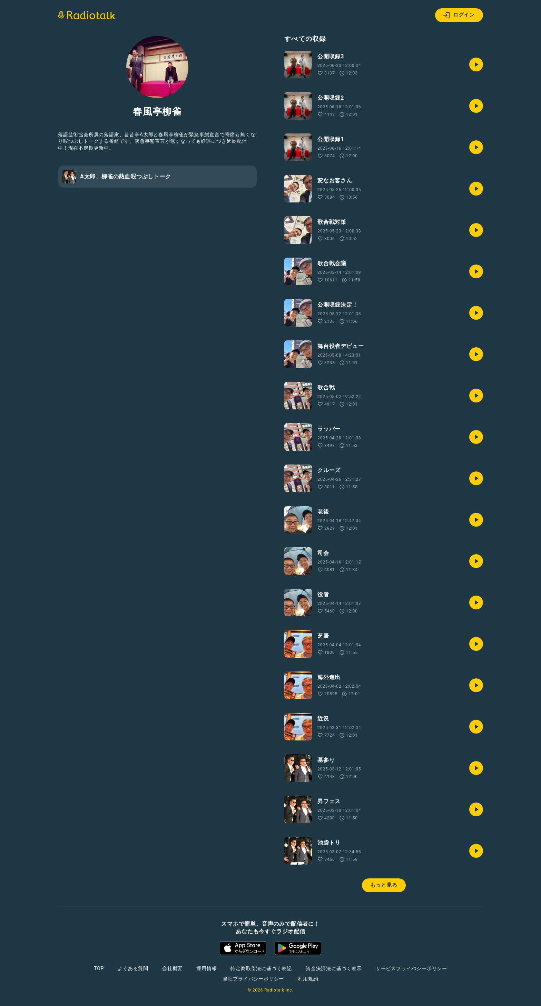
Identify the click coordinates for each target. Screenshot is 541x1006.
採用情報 (206, 968)
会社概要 (172, 968)
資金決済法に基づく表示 (334, 968)
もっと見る (383, 885)
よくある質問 (133, 968)
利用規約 (308, 979)
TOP (99, 968)
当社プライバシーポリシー (253, 979)
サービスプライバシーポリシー (411, 968)
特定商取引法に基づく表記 (261, 968)
